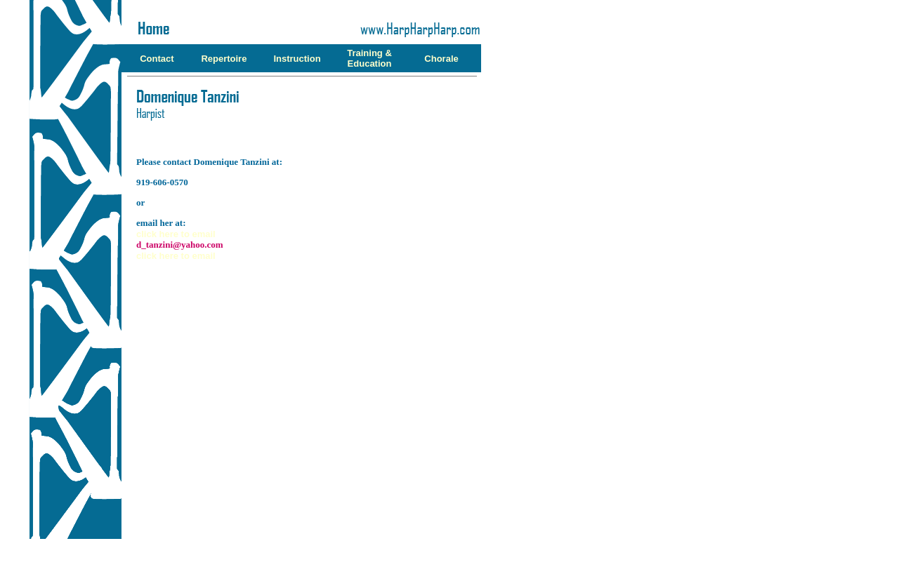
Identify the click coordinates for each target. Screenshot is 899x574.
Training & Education (369, 58)
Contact (156, 58)
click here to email (176, 234)
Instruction (296, 58)
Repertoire (224, 58)
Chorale (441, 58)
